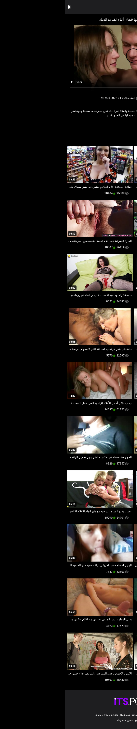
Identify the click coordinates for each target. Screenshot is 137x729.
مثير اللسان (97, 124)
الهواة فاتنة (112, 124)
